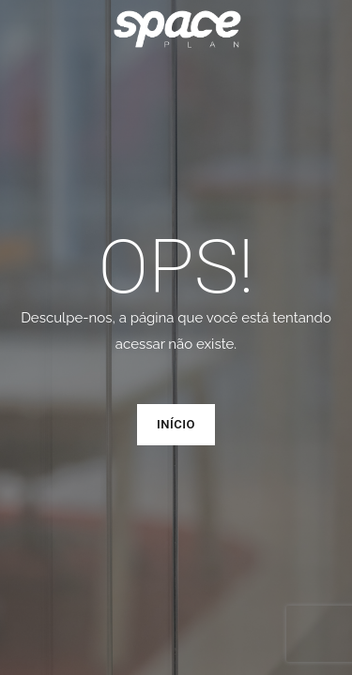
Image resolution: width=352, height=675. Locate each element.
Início (176, 424)
